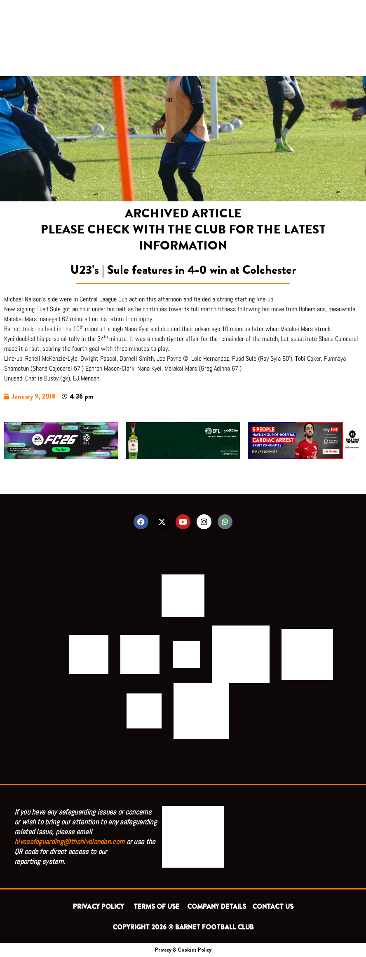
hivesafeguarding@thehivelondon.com (69, 841)
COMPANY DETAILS (216, 906)
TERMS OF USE (157, 906)
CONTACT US (272, 906)
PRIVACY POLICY (100, 906)
